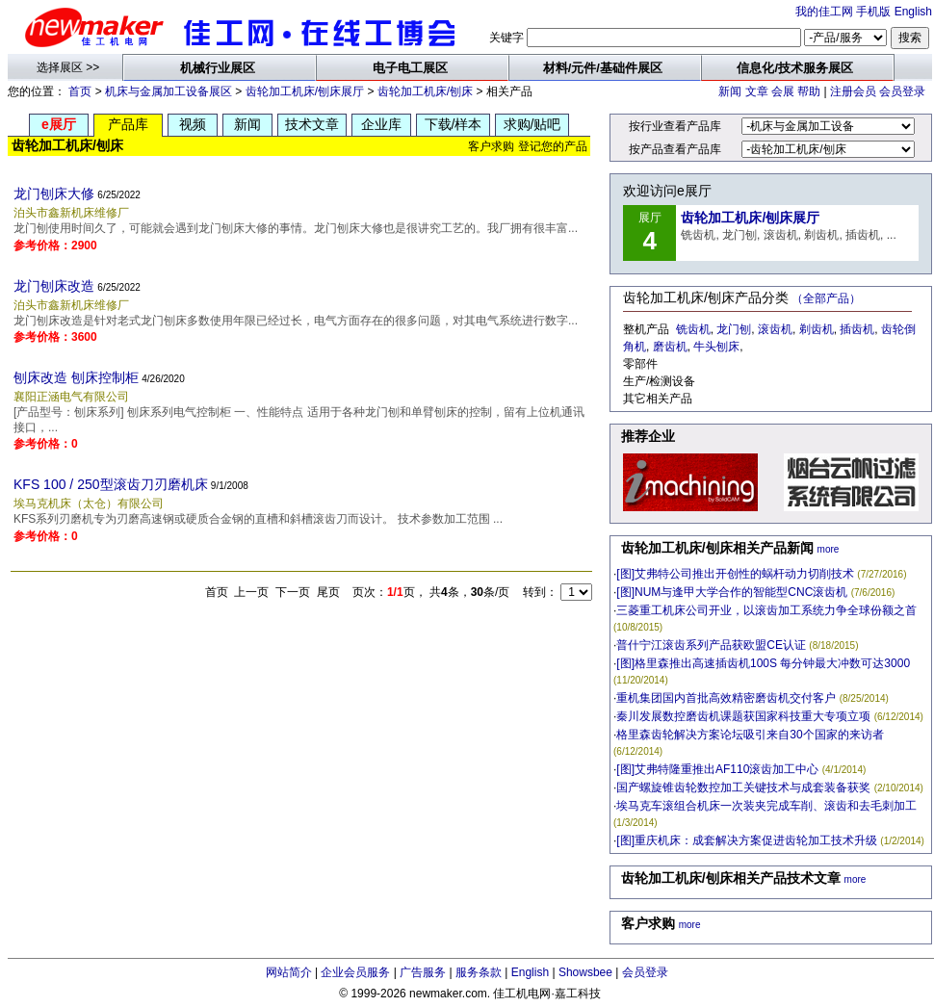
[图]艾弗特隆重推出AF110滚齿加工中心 (717, 769)
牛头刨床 (716, 346)
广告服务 (423, 972)
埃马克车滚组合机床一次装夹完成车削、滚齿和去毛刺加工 (766, 806)
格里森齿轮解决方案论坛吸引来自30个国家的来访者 (749, 734)
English (913, 11)
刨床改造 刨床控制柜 (76, 377)
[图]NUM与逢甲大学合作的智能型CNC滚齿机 (731, 592)
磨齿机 (670, 346)
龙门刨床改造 (53, 286)
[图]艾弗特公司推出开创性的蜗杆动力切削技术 (735, 574)
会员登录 (902, 91)
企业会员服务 (355, 972)
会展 (782, 91)
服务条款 (478, 972)
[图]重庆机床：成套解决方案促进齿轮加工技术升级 (746, 840)
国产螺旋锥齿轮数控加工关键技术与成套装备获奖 (743, 787)
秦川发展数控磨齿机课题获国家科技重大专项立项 (743, 716)
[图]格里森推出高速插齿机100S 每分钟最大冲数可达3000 (763, 663)
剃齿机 (816, 329)
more (828, 549)
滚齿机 (775, 329)
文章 (756, 91)
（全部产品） (826, 298)
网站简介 (289, 972)
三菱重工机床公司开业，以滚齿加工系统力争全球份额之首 (766, 610)
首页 (79, 91)
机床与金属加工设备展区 (168, 91)
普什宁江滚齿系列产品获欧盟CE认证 (711, 645)
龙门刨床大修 (53, 193)
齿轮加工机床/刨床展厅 (305, 91)
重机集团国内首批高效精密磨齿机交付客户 (726, 698)
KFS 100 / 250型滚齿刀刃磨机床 (110, 484)
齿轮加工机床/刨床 (425, 91)
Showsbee (585, 972)
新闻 (729, 91)
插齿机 (857, 329)
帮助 (808, 91)
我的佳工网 (824, 11)
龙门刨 (733, 329)
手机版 (873, 11)
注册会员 (853, 91)
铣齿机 (693, 329)
